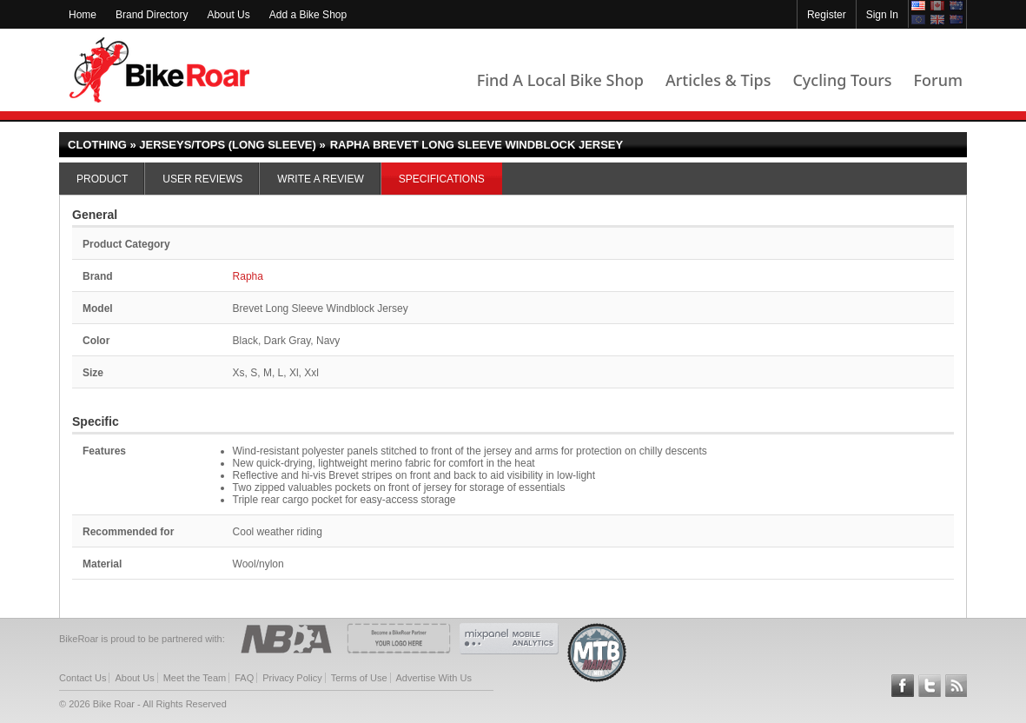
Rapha (248, 276)
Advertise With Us (434, 678)
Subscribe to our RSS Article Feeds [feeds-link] (956, 685)
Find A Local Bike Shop (560, 80)
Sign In (882, 15)
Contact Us (82, 678)
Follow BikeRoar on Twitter (929, 685)
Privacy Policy (291, 678)
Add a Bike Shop (308, 15)
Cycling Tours (841, 80)
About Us (228, 15)
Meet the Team (195, 678)
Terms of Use (359, 678)
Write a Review (320, 179)
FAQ (244, 678)
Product (102, 179)
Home (82, 15)
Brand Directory (152, 15)
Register (826, 15)
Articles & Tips (718, 80)
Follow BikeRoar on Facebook (902, 685)
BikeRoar (159, 70)
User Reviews (202, 179)
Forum (938, 80)
